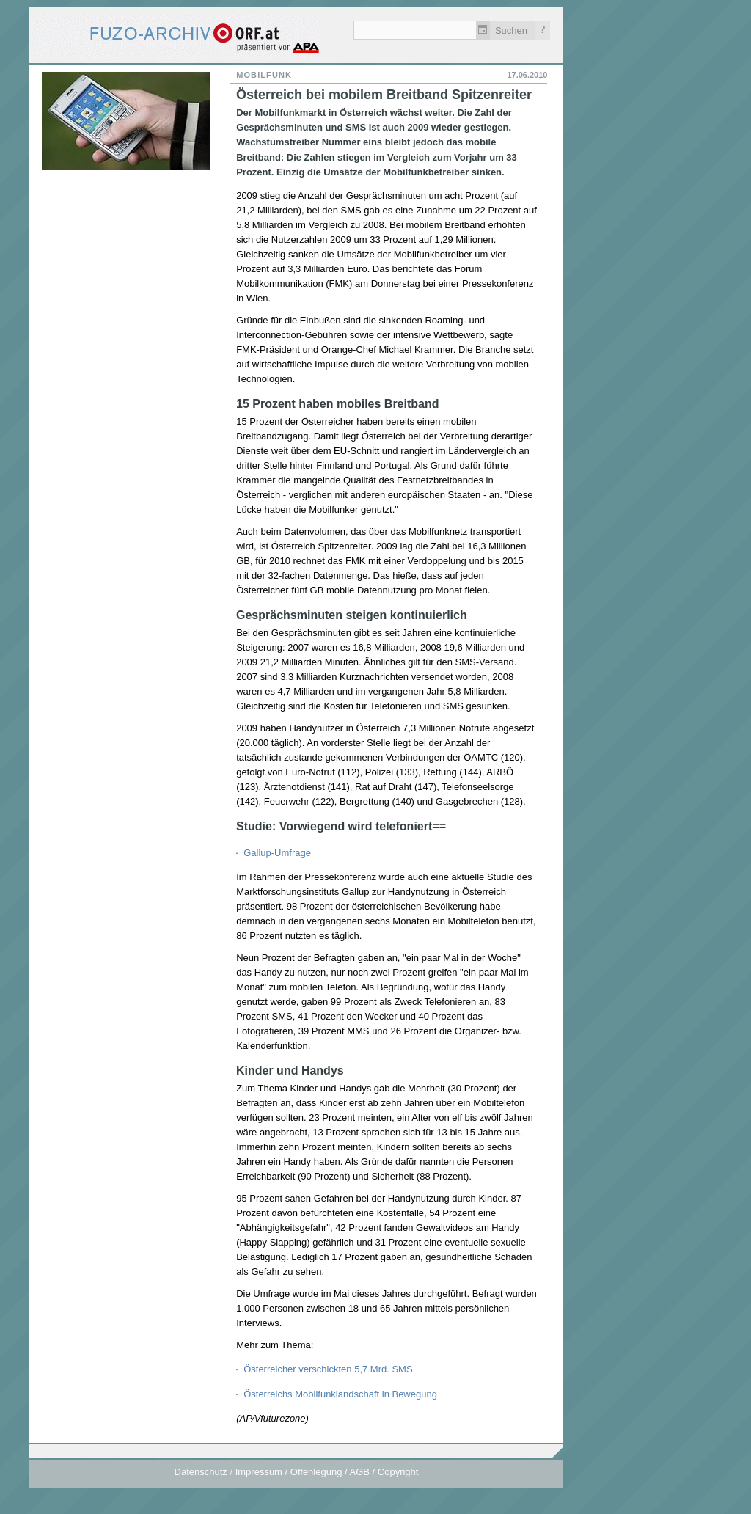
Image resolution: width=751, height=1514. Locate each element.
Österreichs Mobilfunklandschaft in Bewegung (340, 1394)
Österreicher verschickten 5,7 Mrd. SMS (327, 1369)
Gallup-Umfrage (277, 852)
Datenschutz (201, 1471)
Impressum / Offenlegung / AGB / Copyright (327, 1471)
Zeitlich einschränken (483, 30)
